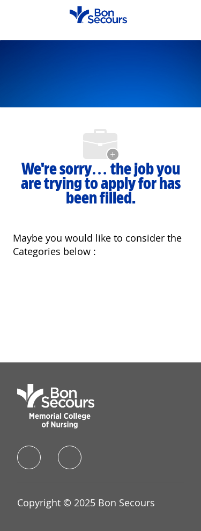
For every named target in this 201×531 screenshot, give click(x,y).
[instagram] (69, 457)
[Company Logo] (98, 14)
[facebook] (29, 457)
